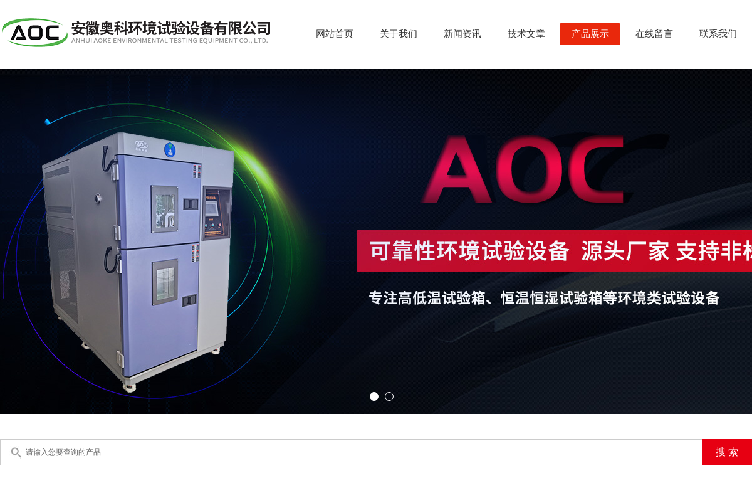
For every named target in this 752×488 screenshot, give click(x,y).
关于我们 (398, 34)
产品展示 (590, 34)
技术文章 (526, 34)
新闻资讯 (462, 34)
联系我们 (718, 34)
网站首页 (334, 34)
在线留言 (654, 34)
